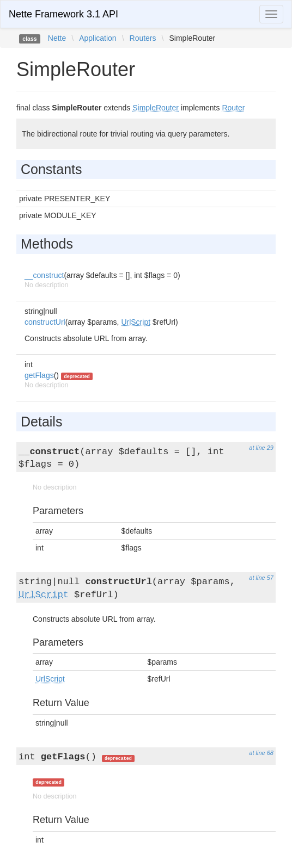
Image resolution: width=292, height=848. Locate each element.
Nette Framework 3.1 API (63, 14)
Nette (57, 38)
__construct (44, 275)
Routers (143, 38)
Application (98, 38)
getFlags (39, 375)
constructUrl (45, 322)
